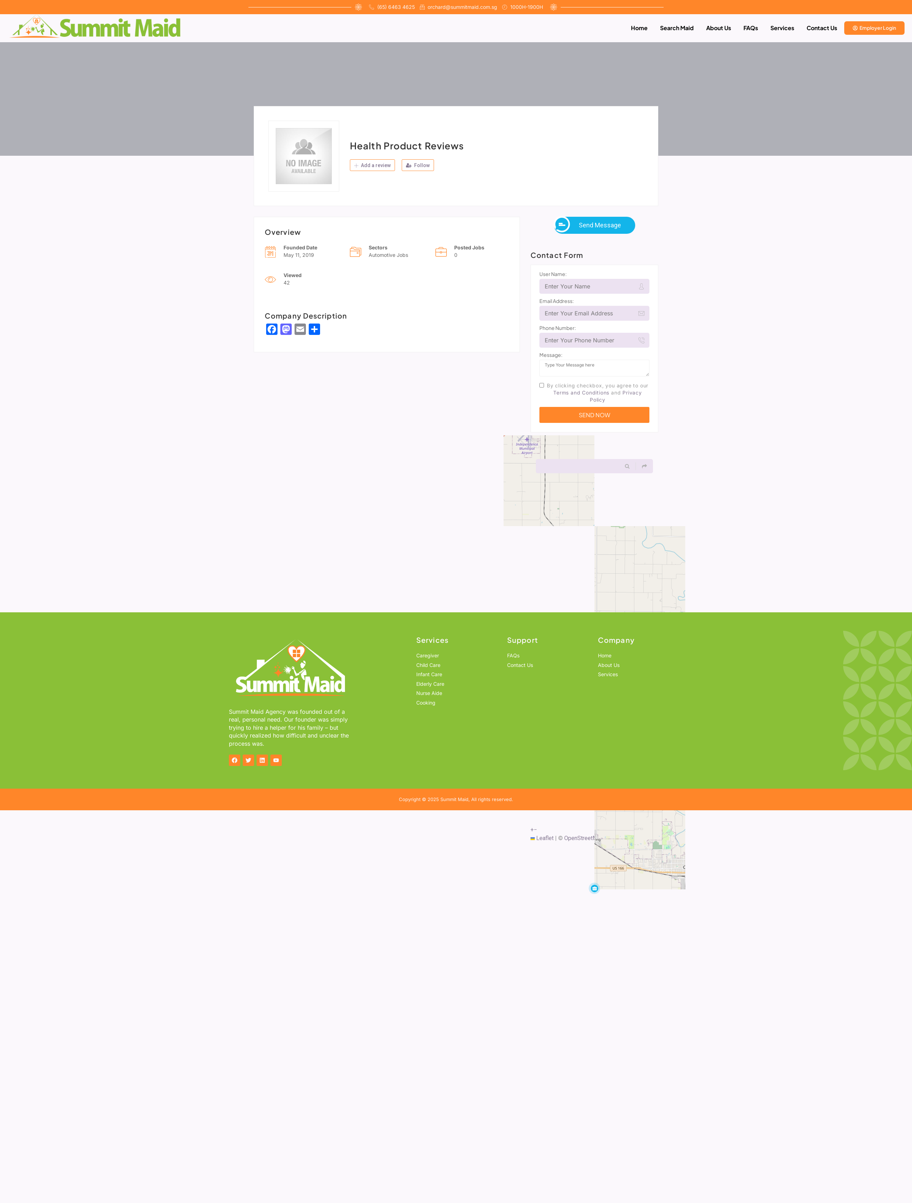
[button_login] (874, 28)
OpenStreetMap (584, 838)
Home (639, 28)
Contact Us (822, 28)
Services (782, 28)
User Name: (553, 274)
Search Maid (677, 28)
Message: (550, 355)
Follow (418, 165)
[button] (594, 888)
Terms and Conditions (581, 393)
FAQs (750, 28)
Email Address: (556, 301)
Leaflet (542, 838)
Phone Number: (557, 328)
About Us (718, 28)
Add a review (372, 165)
